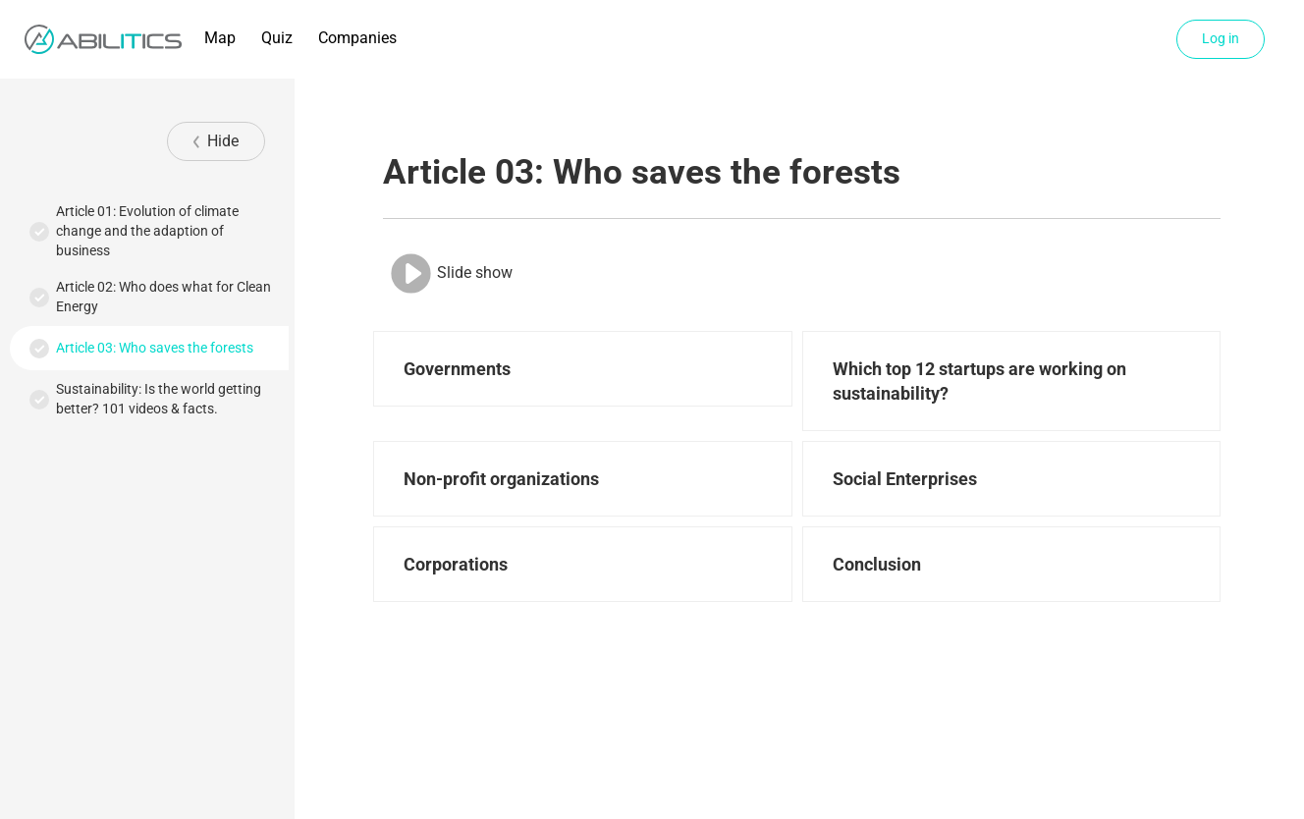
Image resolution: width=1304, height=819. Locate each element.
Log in (1220, 38)
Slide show (451, 273)
